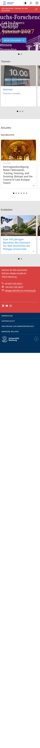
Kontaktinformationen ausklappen (36, 339)
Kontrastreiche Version (24, 3)
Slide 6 (26, 193)
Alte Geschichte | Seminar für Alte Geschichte (36, 10)
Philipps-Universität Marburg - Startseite (9, 3)
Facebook (3, 305)
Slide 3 (22, 111)
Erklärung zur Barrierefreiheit (18, 326)
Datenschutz (8, 321)
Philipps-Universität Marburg (12, 341)
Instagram (10, 305)
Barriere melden (10, 331)
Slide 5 (24, 193)
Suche (30, 3)
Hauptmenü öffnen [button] (36, 3)
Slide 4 (21, 193)
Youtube (6, 305)
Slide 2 (21, 54)
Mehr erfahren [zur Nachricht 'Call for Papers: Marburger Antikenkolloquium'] (14, 40)
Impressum (7, 316)
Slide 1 (18, 54)
